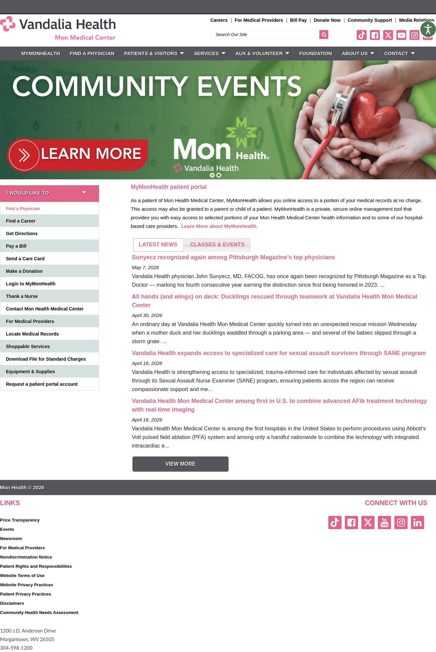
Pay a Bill (16, 246)
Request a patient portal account (42, 384)
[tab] (158, 245)
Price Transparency (20, 520)
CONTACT (399, 53)
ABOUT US (358, 53)
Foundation (315, 53)
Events (7, 529)
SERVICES (210, 53)
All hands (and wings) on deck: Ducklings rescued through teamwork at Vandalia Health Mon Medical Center (274, 300)
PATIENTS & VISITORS (154, 53)
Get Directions (22, 233)
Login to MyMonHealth (30, 283)
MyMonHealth (40, 53)
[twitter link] (388, 35)
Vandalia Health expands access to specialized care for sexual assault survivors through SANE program (279, 353)
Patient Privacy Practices (25, 594)
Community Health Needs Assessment (39, 612)
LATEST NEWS (158, 244)
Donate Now (327, 20)
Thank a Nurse (22, 296)
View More (180, 464)
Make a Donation (24, 271)
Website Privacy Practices (26, 584)
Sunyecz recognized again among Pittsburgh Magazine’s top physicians (233, 257)
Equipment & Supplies (30, 371)
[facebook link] (375, 35)
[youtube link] (401, 35)
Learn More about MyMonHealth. (219, 226)
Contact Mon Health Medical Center (45, 308)
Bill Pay (298, 20)
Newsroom (11, 538)
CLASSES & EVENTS (217, 244)
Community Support (369, 20)
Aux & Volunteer (262, 53)
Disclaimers (12, 603)
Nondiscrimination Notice (26, 557)
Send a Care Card (25, 258)
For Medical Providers (259, 20)
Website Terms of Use (22, 575)
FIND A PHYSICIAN (92, 53)
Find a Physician (23, 208)
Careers (219, 20)
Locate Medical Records (32, 334)
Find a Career (20, 221)
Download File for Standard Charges (46, 359)
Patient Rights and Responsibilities (36, 566)
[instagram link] (414, 35)
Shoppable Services (28, 346)
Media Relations (416, 20)
